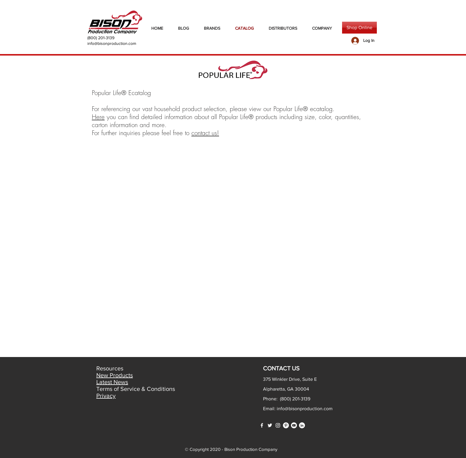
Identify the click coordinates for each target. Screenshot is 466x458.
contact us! (205, 133)
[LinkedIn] (302, 425)
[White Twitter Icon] (270, 425)
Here (98, 117)
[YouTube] (294, 425)
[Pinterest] (286, 425)
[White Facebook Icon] (262, 425)
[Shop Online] (359, 28)
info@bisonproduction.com (111, 43)
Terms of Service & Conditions (135, 389)
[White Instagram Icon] (278, 425)
